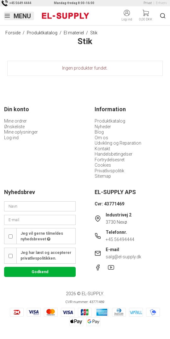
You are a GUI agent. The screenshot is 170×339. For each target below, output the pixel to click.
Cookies (103, 165)
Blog (99, 132)
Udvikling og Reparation (118, 143)
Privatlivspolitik (109, 170)
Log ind (11, 137)
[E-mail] (39, 219)
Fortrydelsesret (110, 159)
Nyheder (103, 126)
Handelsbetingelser (113, 154)
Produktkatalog (110, 121)
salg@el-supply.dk (123, 256)
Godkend (40, 272)
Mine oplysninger (21, 132)
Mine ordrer (15, 121)
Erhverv (161, 3)
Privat (148, 3)
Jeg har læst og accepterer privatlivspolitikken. (46, 255)
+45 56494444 (120, 239)
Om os (101, 137)
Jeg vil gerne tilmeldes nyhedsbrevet (42, 236)
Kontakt (102, 148)
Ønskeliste (14, 126)
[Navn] (39, 206)
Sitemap (103, 176)
